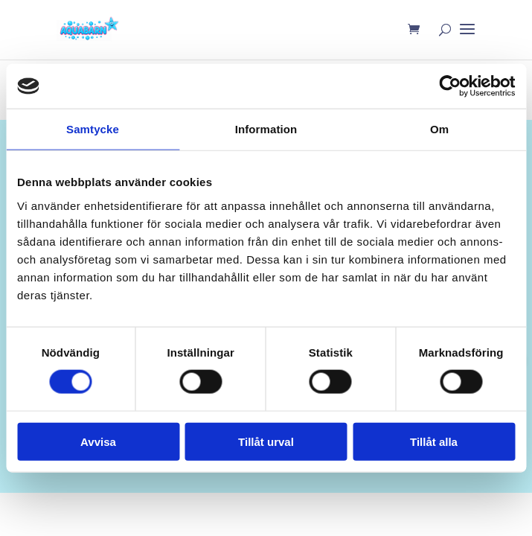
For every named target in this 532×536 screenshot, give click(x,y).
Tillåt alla (434, 441)
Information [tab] (266, 129)
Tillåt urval (266, 441)
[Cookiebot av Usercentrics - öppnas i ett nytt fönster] (450, 86)
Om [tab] (439, 129)
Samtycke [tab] (92, 129)
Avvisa (98, 441)
